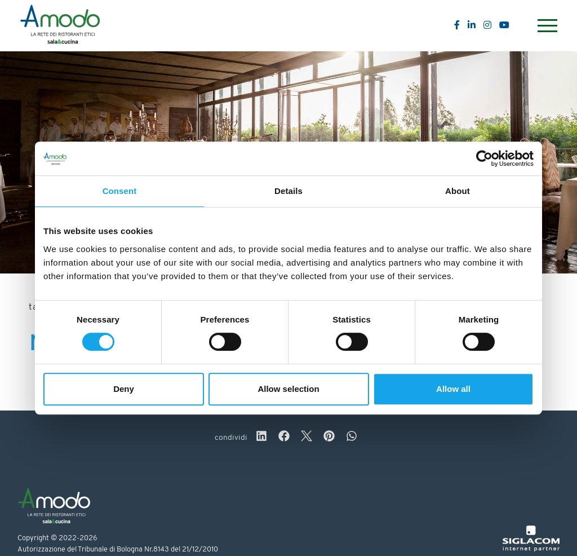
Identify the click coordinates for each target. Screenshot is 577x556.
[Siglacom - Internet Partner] (531, 549)
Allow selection (288, 389)
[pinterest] (329, 437)
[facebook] (284, 437)
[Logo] (60, 26)
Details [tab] (288, 191)
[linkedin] (261, 437)
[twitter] (306, 437)
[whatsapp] (351, 437)
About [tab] (457, 191)
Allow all (453, 389)
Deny (123, 389)
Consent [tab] (120, 191)
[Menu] (546, 25)
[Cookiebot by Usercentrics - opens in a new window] (484, 158)
